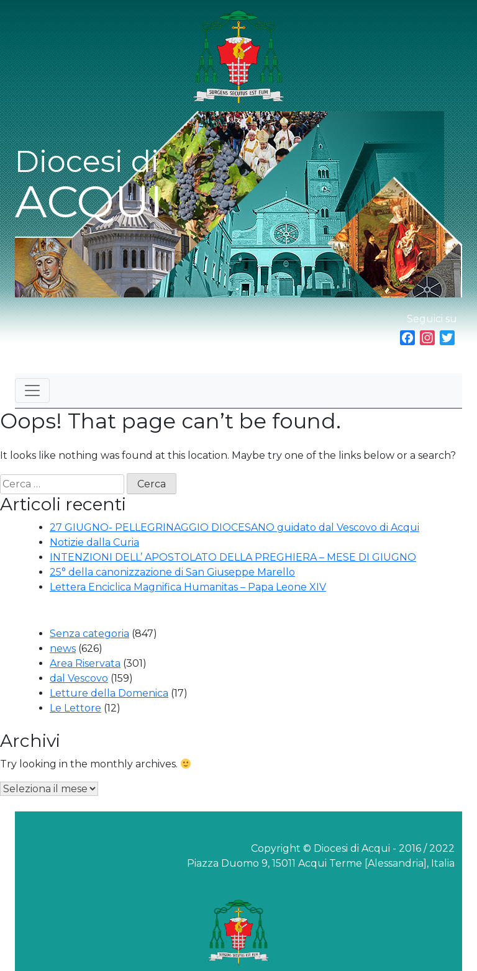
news (63, 648)
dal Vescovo (79, 678)
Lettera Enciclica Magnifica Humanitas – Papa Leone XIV (188, 587)
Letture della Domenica (109, 693)
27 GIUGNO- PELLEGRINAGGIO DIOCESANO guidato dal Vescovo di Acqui (234, 527)
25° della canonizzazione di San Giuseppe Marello (172, 572)
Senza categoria (89, 633)
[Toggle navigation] (32, 390)
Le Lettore (75, 708)
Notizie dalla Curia (94, 542)
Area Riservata (85, 663)
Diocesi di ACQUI (89, 185)
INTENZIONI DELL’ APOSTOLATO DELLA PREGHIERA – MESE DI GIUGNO (233, 557)
